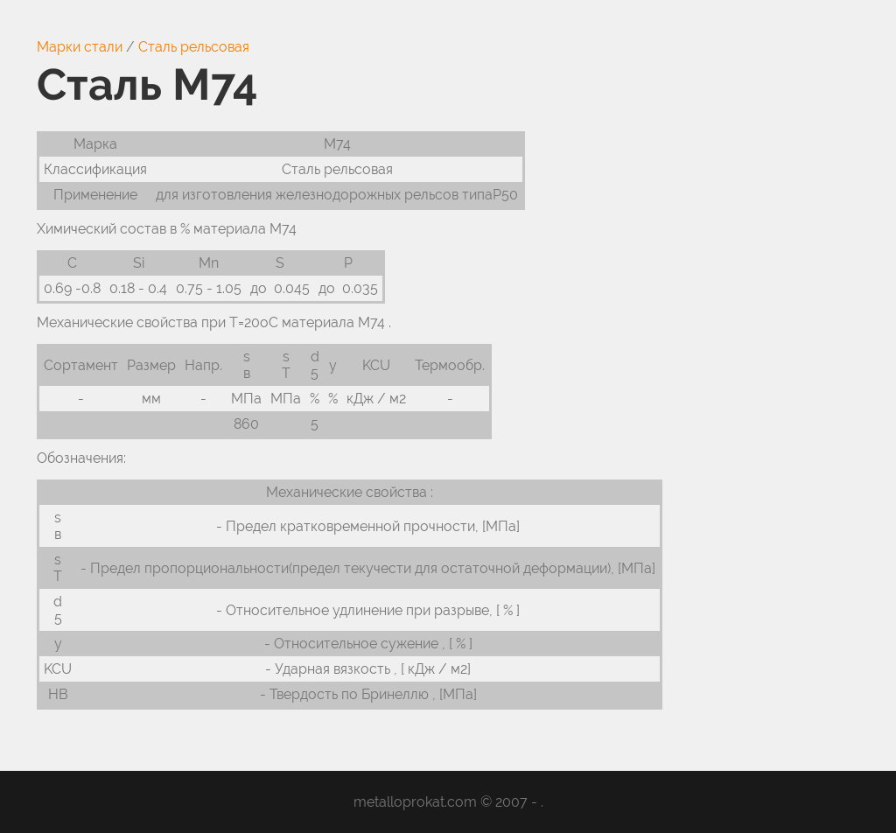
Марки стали (79, 46)
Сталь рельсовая (193, 46)
